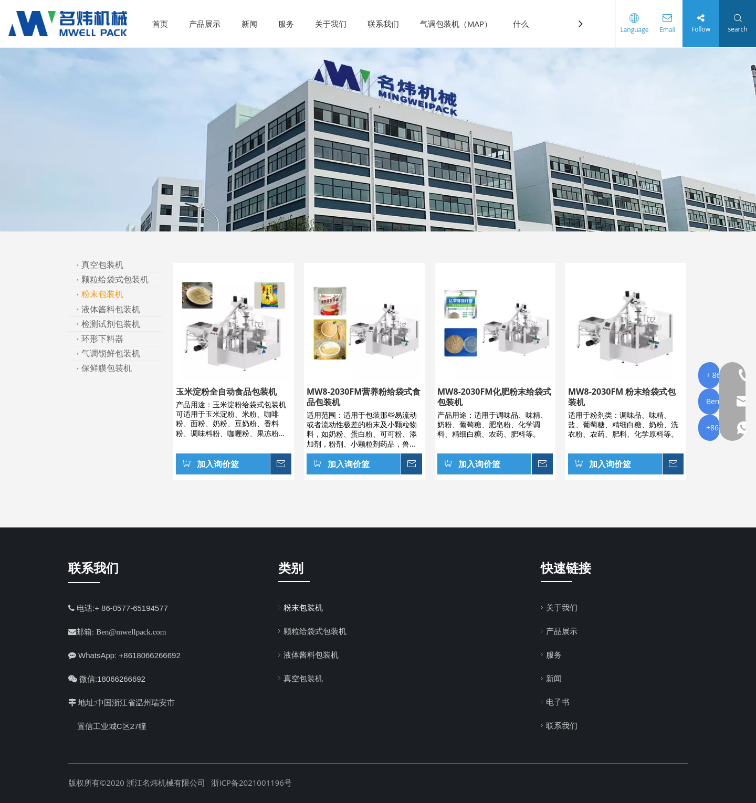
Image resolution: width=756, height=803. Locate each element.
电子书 (558, 701)
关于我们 (335, 23)
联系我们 (387, 23)
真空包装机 (102, 264)
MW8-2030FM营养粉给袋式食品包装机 (364, 396)
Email (664, 29)
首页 (164, 23)
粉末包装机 (102, 294)
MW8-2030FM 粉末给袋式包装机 (622, 396)
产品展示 (209, 23)
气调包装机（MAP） (460, 23)
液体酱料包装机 (110, 309)
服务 (290, 23)
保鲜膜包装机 (106, 368)
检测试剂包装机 (110, 324)
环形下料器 (102, 338)
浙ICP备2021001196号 (251, 782)
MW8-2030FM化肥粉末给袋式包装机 (494, 396)
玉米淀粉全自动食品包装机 (226, 391)
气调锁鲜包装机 (110, 353)
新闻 (253, 23)
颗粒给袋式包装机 (115, 279)
